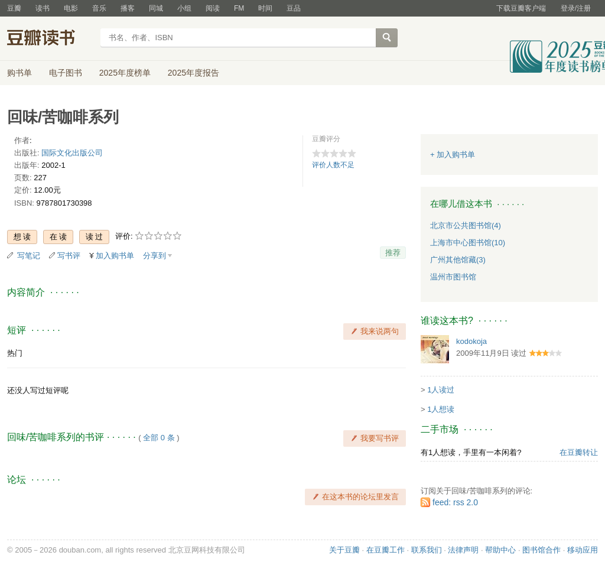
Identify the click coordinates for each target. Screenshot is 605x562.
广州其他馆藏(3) (458, 259)
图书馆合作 (541, 549)
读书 (42, 8)
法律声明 (463, 549)
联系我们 (426, 549)
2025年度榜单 (125, 72)
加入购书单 (115, 255)
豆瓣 (14, 8)
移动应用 (582, 549)
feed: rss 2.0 (455, 502)
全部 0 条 (158, 437)
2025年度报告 (193, 72)
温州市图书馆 (453, 276)
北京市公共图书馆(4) (465, 225)
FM (239, 8)
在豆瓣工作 (385, 549)
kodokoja (471, 341)
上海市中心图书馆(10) (467, 242)
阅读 (213, 8)
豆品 (294, 8)
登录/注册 (576, 8)
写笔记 (28, 255)
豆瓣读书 (50, 39)
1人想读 (440, 409)
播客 (128, 8)
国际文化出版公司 (72, 152)
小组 (184, 8)
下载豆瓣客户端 (521, 8)
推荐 (393, 252)
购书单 (19, 72)
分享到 (154, 255)
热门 (14, 353)
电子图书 (65, 72)
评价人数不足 (333, 165)
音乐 (99, 8)
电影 (71, 8)
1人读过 (440, 389)
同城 (156, 8)
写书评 (68, 255)
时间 (265, 8)
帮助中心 (500, 549)
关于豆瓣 (344, 549)
